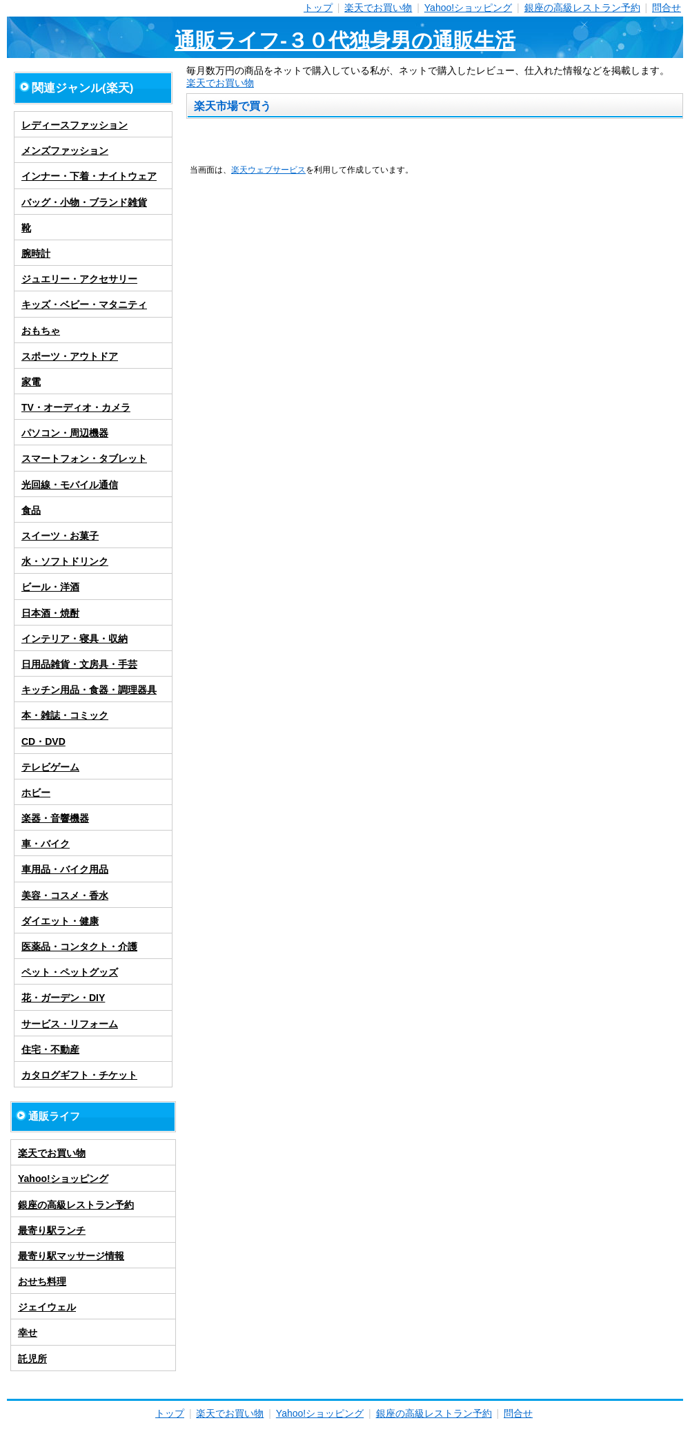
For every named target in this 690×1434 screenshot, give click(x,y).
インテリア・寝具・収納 (74, 638)
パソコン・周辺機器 (64, 432)
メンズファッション (64, 150)
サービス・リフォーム (69, 1023)
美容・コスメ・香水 (64, 895)
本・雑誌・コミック (64, 715)
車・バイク (45, 843)
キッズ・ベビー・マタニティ (84, 304)
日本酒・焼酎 (50, 613)
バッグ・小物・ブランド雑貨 (84, 202)
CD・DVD (43, 741)
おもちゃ (40, 330)
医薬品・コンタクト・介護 (79, 946)
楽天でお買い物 (378, 7)
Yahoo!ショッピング (468, 7)
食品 (31, 510)
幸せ (27, 1332)
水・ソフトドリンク (64, 561)
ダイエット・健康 (60, 921)
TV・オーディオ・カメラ (75, 407)
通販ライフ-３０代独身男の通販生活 (345, 40)
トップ (318, 7)
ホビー (35, 792)
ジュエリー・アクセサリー (79, 278)
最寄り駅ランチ (52, 1230)
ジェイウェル (47, 1306)
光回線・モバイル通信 (69, 484)
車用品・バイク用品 (64, 869)
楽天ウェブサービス (268, 169)
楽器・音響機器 (55, 818)
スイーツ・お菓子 (60, 535)
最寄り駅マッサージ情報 (71, 1255)
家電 (31, 381)
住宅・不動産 (50, 1049)
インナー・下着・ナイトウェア (89, 176)
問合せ (666, 7)
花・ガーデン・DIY (63, 997)
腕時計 (35, 253)
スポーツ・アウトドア (69, 356)
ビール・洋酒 (50, 586)
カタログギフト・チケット (79, 1075)
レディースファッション (74, 124)
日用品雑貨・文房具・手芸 (79, 664)
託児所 (32, 1358)
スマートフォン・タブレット (84, 458)
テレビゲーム (50, 767)
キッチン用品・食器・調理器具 (89, 689)
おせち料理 (42, 1281)
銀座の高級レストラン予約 (582, 7)
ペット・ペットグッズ (69, 972)
